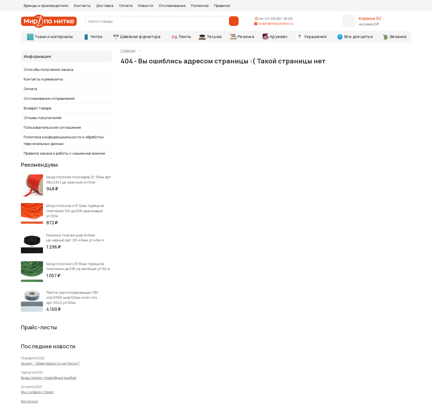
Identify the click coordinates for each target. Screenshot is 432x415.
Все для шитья (355, 37)
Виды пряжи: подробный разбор (48, 377)
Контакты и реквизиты (43, 79)
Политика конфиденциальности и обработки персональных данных (64, 140)
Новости (145, 5)
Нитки (92, 37)
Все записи (29, 401)
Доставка (105, 5)
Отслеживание (172, 5)
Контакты (82, 5)
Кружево (275, 37)
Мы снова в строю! (37, 391)
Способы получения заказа (48, 69)
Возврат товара (37, 108)
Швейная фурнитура (137, 37)
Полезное (200, 5)
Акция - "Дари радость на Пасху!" (50, 363)
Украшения (311, 37)
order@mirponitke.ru (275, 23)
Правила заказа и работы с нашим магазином (64, 153)
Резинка (242, 37)
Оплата (126, 5)
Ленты (181, 36)
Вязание (394, 37)
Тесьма (210, 37)
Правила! (222, 5)
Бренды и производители (46, 5)
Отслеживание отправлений (49, 98)
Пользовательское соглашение (52, 127)
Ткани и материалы (50, 37)
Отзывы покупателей (42, 117)
